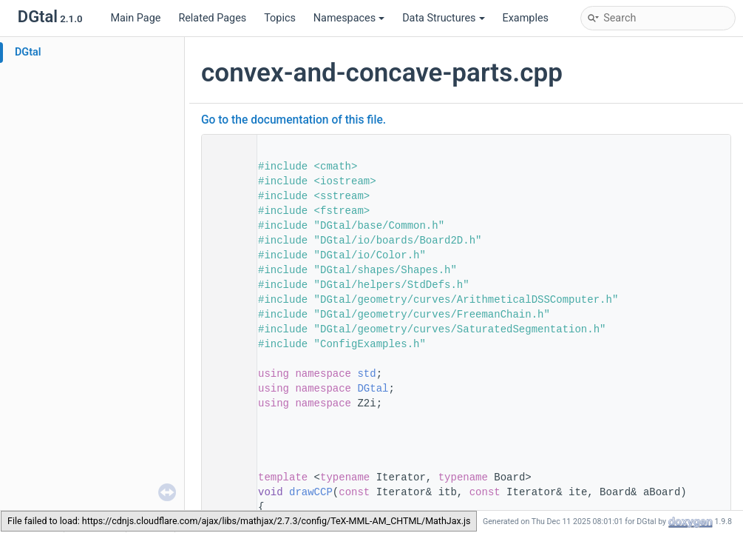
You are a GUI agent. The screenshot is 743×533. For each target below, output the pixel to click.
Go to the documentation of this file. (293, 120)
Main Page (135, 18)
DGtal (28, 52)
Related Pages (212, 18)
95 (224, 492)
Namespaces (348, 18)
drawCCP (311, 492)
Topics (280, 18)
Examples (526, 18)
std (366, 374)
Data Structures (443, 18)
